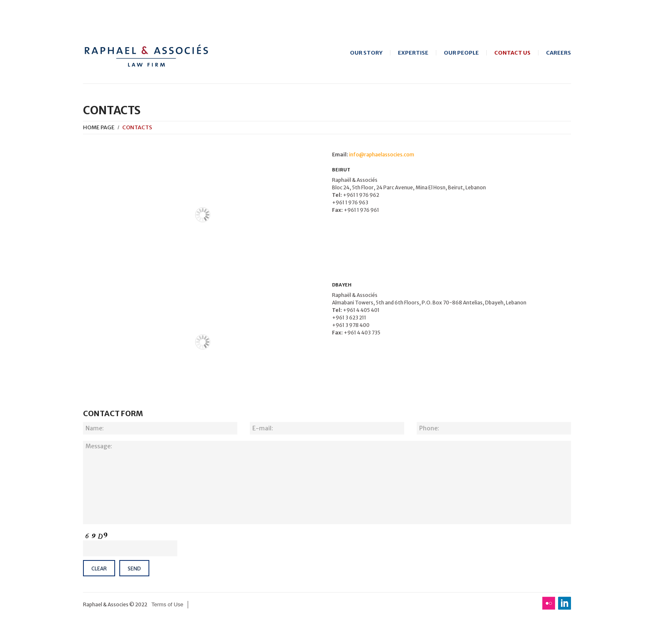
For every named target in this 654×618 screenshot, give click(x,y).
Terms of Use (167, 604)
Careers (558, 52)
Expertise (413, 52)
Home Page (99, 127)
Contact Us (512, 52)
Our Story (366, 52)
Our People (461, 52)
